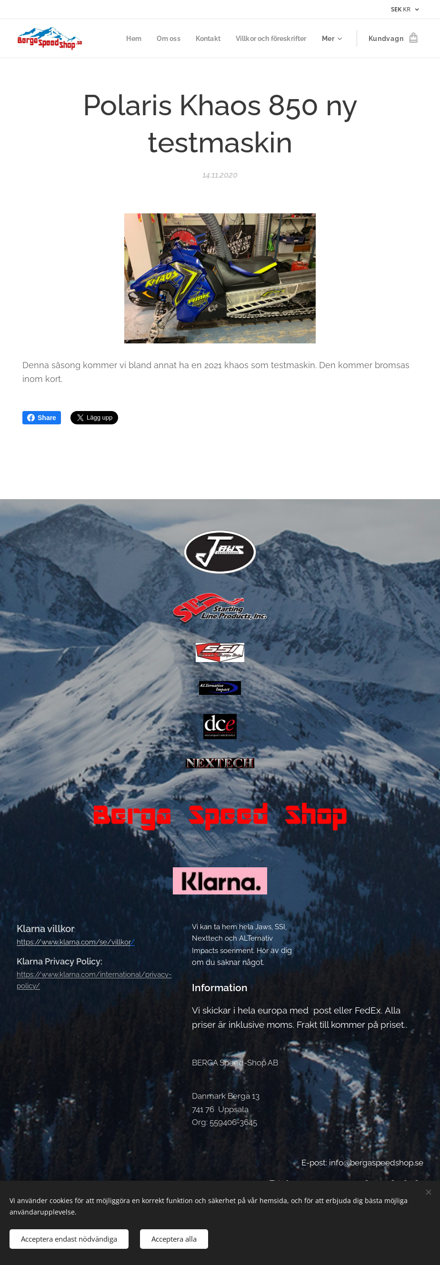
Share (41, 418)
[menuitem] (127, 38)
